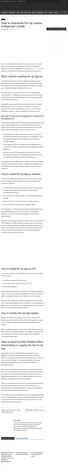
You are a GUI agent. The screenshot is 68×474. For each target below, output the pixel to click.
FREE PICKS (4, 12)
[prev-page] (2, 465)
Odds (18, 12)
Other (55, 12)
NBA (22, 12)
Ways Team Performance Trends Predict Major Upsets (10, 411)
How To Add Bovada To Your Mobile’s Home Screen (37, 454)
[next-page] (5, 465)
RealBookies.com (22, 1)
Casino (50, 12)
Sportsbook (40, 12)
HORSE (33, 12)
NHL (29, 12)
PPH (46, 12)
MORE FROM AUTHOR (21, 438)
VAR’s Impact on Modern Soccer (34, 410)
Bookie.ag (14, 1)
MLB (26, 12)
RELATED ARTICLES (7, 438)
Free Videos (12, 12)
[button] (65, 12)
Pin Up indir (37, 68)
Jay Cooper (5, 29)
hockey (30, 88)
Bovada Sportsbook (5, 1)
